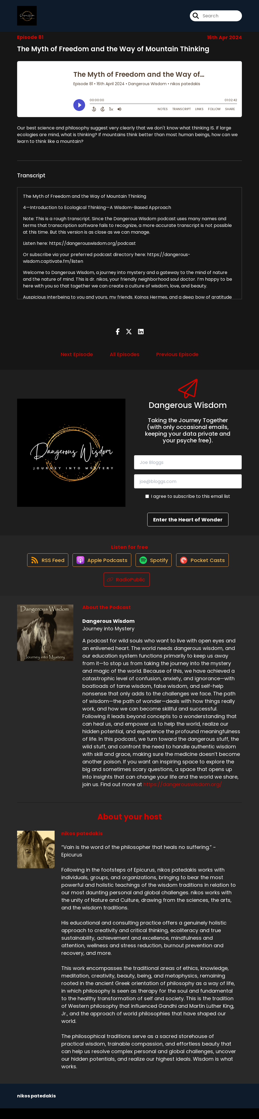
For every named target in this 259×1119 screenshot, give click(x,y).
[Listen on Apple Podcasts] (99, 570)
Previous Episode (177, 359)
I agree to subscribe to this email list (190, 501)
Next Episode (77, 359)
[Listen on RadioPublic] (127, 590)
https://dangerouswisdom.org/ (182, 794)
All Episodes (124, 359)
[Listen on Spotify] (154, 570)
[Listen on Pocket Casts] (206, 570)
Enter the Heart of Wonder (188, 524)
